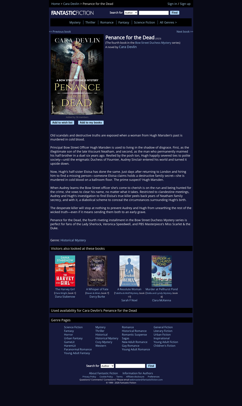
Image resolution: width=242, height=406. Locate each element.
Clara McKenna (161, 300)
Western (100, 346)
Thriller (90, 22)
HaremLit (70, 346)
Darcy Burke (97, 296)
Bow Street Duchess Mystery (153, 43)
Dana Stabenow (65, 296)
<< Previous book (60, 31)
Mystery (74, 22)
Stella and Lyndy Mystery (159, 293)
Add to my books (91, 122)
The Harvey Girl (65, 289)
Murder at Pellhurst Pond (162, 289)
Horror (68, 334)
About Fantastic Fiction (103, 373)
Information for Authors (138, 373)
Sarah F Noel (129, 300)
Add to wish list (62, 122)
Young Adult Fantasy (77, 353)
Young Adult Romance (136, 349)
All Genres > (169, 22)
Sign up (185, 4)
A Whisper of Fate (97, 289)
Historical (101, 334)
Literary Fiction (163, 331)
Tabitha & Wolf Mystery (126, 293)
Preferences (153, 376)
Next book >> (185, 31)
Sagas (125, 338)
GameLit (69, 342)
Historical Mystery (73, 240)
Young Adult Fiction (166, 342)
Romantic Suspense (134, 334)
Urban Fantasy (73, 338)
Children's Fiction (164, 346)
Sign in (172, 4)
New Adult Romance (134, 342)
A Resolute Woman (129, 289)
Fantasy (123, 22)
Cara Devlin (128, 47)
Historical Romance (134, 331)
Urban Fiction (162, 334)
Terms (119, 376)
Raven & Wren (93, 293)
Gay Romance (130, 346)
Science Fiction (144, 22)
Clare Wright (61, 293)
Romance (107, 22)
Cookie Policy (106, 376)
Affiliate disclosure (135, 376)
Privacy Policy (89, 376)
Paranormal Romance (78, 349)
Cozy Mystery (103, 342)
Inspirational (162, 338)
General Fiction (163, 327)
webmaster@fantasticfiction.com (146, 379)
